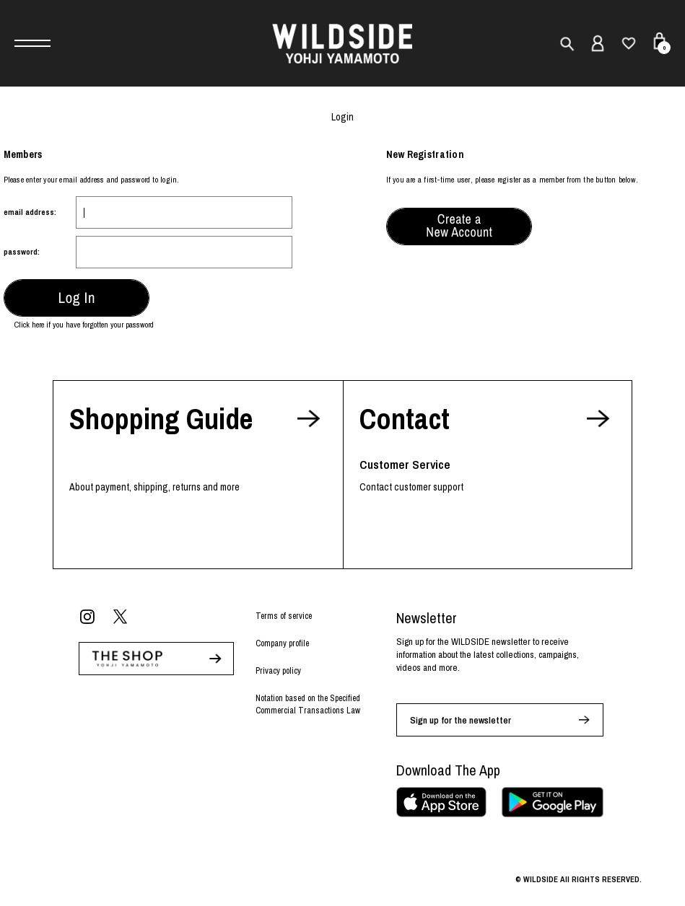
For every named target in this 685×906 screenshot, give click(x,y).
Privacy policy (278, 671)
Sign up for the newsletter (460, 720)
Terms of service (284, 616)
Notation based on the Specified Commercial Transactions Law (308, 704)
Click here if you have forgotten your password (84, 325)
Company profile (282, 643)
